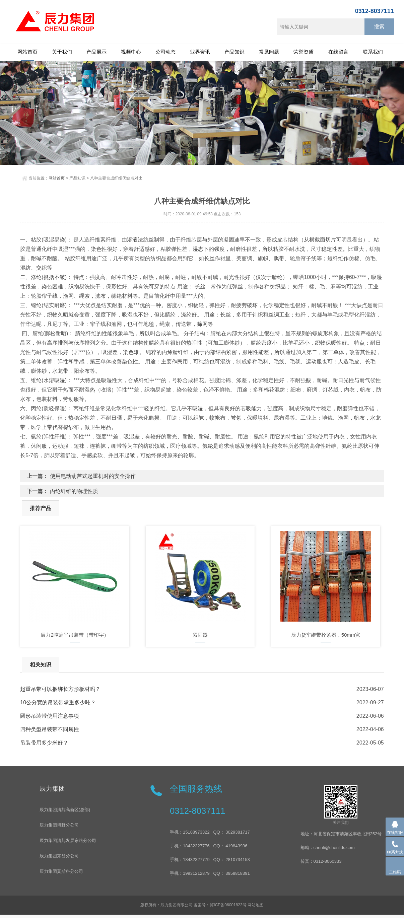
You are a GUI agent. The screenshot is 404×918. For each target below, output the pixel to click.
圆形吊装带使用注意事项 (49, 716)
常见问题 (269, 52)
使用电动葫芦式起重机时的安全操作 (93, 476)
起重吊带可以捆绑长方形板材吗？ (60, 689)
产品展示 (96, 52)
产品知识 (234, 52)
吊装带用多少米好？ (44, 743)
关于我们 (62, 52)
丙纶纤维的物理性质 (74, 491)
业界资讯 (200, 52)
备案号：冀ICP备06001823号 (220, 905)
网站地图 (256, 905)
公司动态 (165, 52)
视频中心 (131, 52)
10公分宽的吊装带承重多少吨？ (58, 702)
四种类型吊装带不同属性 (49, 729)
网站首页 (27, 52)
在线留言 (338, 52)
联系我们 (373, 52)
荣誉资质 (303, 52)
